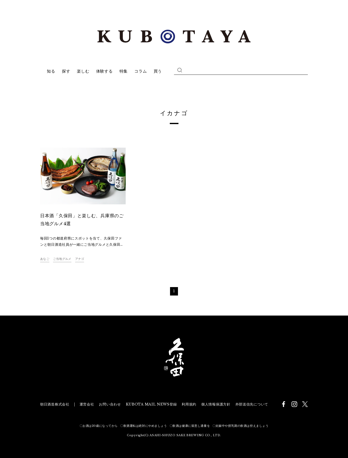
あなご (44, 259)
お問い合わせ (110, 404)
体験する (104, 71)
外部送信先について (251, 404)
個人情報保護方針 (216, 404)
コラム (140, 71)
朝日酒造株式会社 (54, 404)
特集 (123, 71)
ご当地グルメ (62, 259)
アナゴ (79, 259)
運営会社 (87, 404)
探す (66, 71)
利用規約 (189, 404)
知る (51, 71)
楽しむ (83, 71)
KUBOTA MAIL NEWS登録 (151, 404)
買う (158, 71)
